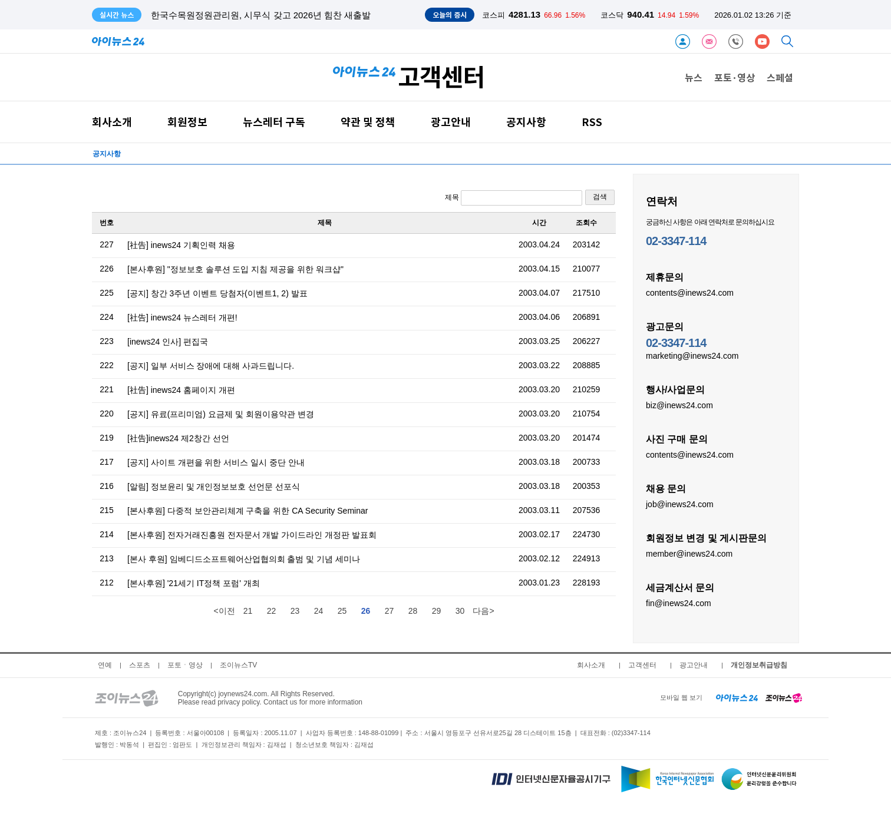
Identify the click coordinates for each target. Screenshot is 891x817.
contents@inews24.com (690, 292)
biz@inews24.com (679, 404)
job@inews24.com (680, 503)
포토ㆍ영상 (185, 665)
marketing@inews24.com (692, 355)
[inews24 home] (737, 697)
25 (342, 611)
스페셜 (780, 77)
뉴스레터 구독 (274, 122)
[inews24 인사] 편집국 (167, 341)
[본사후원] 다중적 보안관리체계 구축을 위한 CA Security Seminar (247, 510)
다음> (483, 611)
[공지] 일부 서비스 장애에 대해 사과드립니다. (210, 366)
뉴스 (693, 77)
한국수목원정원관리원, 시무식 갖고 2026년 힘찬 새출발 (261, 15)
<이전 (224, 611)
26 (366, 611)
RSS (592, 122)
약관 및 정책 (368, 122)
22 (271, 611)
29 (436, 611)
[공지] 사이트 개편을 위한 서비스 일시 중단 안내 (216, 462)
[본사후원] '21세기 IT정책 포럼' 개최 (193, 583)
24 (319, 611)
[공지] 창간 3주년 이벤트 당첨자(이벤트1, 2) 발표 (217, 293)
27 (389, 611)
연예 (105, 665)
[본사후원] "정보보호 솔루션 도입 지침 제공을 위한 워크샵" (235, 269)
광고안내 (451, 122)
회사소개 (112, 122)
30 (460, 611)
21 (248, 611)
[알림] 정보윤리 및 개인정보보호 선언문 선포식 (213, 486)
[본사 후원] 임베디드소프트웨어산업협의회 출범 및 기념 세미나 (243, 559)
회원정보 (187, 122)
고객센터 (642, 665)
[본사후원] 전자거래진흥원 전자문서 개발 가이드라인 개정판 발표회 (252, 535)
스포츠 (139, 665)
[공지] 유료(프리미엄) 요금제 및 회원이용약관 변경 (220, 414)
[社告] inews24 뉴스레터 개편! (182, 317)
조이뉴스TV (238, 665)
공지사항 (526, 122)
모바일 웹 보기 (681, 697)
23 (295, 611)
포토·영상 (734, 77)
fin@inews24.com (678, 602)
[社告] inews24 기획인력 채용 (181, 245)
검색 (600, 197)
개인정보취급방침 (759, 665)
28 (413, 611)
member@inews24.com (689, 553)
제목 (513, 198)
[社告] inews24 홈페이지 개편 (181, 390)
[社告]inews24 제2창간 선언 (178, 438)
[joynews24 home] (783, 697)
